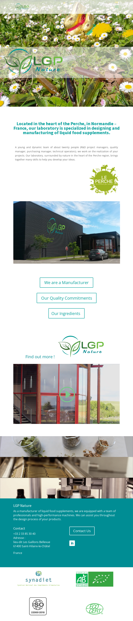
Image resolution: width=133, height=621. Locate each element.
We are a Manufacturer (66, 282)
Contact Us (82, 531)
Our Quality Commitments (66, 298)
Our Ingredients (65, 313)
